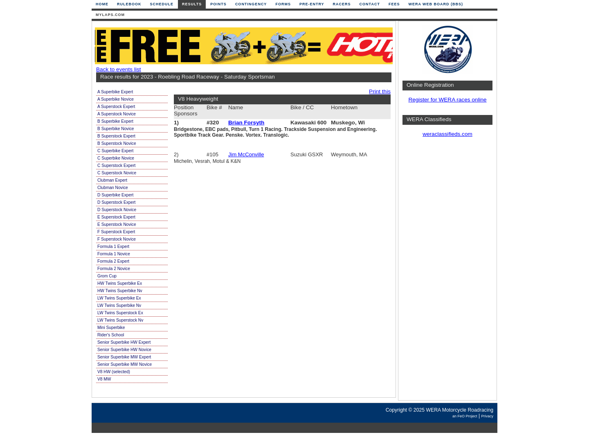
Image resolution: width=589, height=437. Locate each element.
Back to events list (118, 69)
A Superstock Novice (116, 114)
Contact (370, 4)
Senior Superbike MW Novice (124, 364)
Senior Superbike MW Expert (124, 357)
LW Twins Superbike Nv (119, 305)
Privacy (487, 416)
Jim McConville (246, 154)
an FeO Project (464, 416)
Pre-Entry (311, 4)
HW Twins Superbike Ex (119, 283)
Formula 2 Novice (113, 268)
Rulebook (129, 4)
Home (102, 4)
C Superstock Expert (116, 165)
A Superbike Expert (115, 92)
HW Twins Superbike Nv (119, 290)
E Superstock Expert (116, 217)
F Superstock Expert (116, 232)
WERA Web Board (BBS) (435, 4)
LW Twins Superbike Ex (119, 298)
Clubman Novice (112, 187)
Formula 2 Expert (113, 261)
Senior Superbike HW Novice (124, 349)
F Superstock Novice (116, 239)
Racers (342, 4)
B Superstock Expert (116, 136)
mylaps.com (110, 15)
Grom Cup (107, 276)
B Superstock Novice (116, 143)
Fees (394, 4)
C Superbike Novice (115, 158)
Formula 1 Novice (113, 254)
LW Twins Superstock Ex (120, 313)
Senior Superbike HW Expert (124, 342)
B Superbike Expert (115, 121)
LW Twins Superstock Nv (120, 320)
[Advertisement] (447, 272)
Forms (283, 4)
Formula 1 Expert (113, 246)
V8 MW (104, 379)
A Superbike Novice (115, 99)
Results (192, 4)
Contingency (251, 4)
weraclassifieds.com (447, 134)
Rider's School (110, 335)
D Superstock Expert (116, 202)
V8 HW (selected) (113, 371)
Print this (380, 91)
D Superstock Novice (116, 209)
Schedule (162, 4)
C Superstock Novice (116, 173)
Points (218, 4)
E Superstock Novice (116, 224)
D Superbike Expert (115, 195)
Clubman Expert (112, 180)
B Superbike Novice (115, 128)
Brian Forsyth (246, 122)
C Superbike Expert (115, 151)
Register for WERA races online (447, 100)
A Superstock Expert (116, 106)
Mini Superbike (111, 327)
